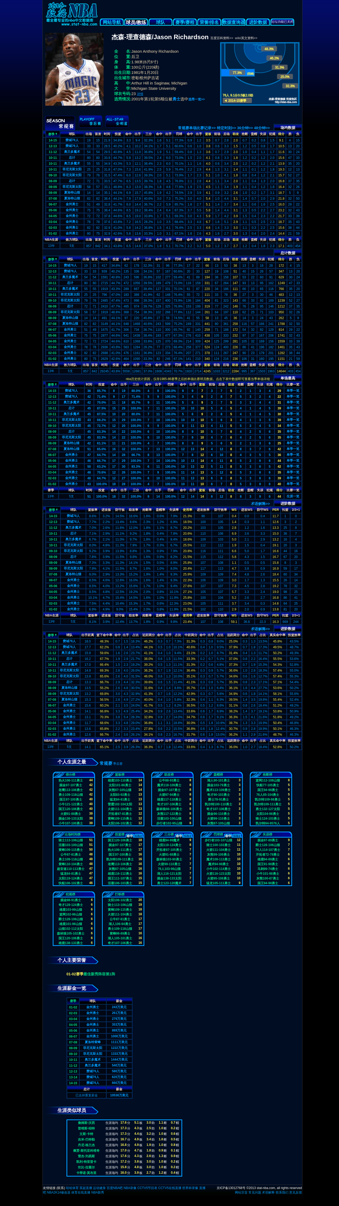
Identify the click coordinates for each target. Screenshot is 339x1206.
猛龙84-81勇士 (120, 799)
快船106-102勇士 (71, 883)
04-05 (53, 216)
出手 (138, 134)
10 (183, 408)
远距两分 (233, 635)
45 (89, 408)
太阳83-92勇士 (120, 795)
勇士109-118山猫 (71, 795)
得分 (281, 134)
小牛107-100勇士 (71, 823)
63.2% (101, 466)
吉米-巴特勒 (86, 1139)
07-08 (53, 198)
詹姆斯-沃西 (86, 1123)
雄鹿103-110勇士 (120, 780)
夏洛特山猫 (72, 192)
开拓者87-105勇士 (169, 850)
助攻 (236, 134)
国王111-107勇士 (120, 878)
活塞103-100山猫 (169, 818)
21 (123, 443)
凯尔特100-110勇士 (218, 804)
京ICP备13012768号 (231, 1188)
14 (113, 432)
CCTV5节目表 (147, 1188)
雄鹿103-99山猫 (70, 910)
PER (275, 510)
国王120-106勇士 (71, 809)
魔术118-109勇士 (169, 785)
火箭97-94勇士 (169, 795)
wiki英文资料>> (246, 38)
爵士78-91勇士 (218, 799)
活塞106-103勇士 (120, 883)
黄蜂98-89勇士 (120, 933)
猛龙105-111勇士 (218, 883)
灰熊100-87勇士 (267, 878)
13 (202, 426)
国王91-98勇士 (267, 864)
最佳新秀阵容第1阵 (99, 974)
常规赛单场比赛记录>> (197, 128)
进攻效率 (203, 510)
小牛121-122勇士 (71, 804)
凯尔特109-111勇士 (268, 804)
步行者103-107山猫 (218, 840)
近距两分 (148, 635)
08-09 (53, 181)
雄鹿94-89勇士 (267, 859)
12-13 (53, 146)
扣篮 (285, 510)
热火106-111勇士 (71, 780)
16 (113, 449)
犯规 (272, 134)
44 (279, 461)
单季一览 (293, 390)
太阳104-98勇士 (267, 814)
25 (279, 443)
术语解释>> (260, 504)
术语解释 (268, 1192)
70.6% (101, 472)
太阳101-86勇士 (120, 785)
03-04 (53, 222)
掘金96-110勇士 (218, 814)
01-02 (53, 233)
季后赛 (118, 764)
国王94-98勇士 (267, 790)
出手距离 (87, 635)
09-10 (53, 175)
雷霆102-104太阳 (120, 804)
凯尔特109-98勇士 (267, 799)
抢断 (245, 134)
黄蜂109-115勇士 (120, 818)
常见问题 (254, 1192)
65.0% (101, 449)
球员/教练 (136, 22)
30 (279, 414)
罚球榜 (218, 834)
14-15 (53, 140)
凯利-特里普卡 (86, 1162)
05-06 (53, 210)
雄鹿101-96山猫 (70, 924)
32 (123, 449)
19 (123, 391)
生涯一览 (293, 496)
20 (123, 414)
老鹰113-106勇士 (71, 790)
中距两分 (191, 635)
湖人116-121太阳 (169, 874)
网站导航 (112, 22)
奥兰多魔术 (72, 152)
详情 (140, 94)
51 (89, 449)
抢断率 (147, 510)
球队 (160, 22)
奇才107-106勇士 (169, 804)
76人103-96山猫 (169, 869)
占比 (135, 635)
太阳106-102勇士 (120, 823)
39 (279, 408)
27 (123, 478)
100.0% (170, 391)
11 (113, 402)
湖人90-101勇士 (218, 780)
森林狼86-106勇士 (169, 809)
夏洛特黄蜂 (93, 1042)
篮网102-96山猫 (70, 914)
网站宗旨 (241, 1192)
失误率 (174, 510)
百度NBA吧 (115, 1188)
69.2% (101, 420)
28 (123, 455)
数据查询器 (233, 22)
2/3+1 (296, 510)
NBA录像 (130, 1188)
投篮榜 (119, 834)
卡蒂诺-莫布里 (86, 1173)
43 (89, 420)
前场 (217, 134)
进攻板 (106, 510)
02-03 (53, 228)
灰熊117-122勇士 (169, 814)
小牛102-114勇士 (218, 869)
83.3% (101, 432)
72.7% (101, 426)
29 (279, 391)
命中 (128, 134)
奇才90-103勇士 (218, 795)
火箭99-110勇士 (218, 818)
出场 (89, 134)
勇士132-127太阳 (268, 809)
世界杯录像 (190, 1188)
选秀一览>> (196, 99)
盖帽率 (160, 510)
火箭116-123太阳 (218, 874)
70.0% (101, 402)
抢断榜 (267, 774)
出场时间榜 (73, 834)
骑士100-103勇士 (218, 845)
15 (113, 408)
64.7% (101, 455)
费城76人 (71, 140)
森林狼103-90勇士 (169, 859)
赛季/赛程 (185, 22)
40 (279, 484)
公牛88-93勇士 (169, 780)
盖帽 (254, 134)
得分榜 (70, 774)
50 (89, 466)
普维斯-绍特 (86, 1128)
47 (89, 455)
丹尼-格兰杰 (86, 1145)
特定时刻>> (226, 128)
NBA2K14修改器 (58, 1192)
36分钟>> (245, 128)
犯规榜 (70, 894)
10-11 (53, 158)
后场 (226, 134)
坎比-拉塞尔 (86, 1167)
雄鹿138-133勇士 (71, 943)
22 (279, 397)
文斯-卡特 (86, 1134)
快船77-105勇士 (267, 785)
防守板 (120, 510)
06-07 (53, 204)
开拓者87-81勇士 (120, 814)
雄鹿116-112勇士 (120, 874)
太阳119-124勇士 (71, 878)
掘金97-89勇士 (267, 840)
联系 (60, 1188)
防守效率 (220, 510)
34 (279, 426)
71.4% (101, 397)
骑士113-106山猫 (71, 840)
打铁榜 (119, 894)
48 (89, 472)
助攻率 (133, 510)
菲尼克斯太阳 (72, 169)
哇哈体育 (72, 1188)
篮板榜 (119, 774)
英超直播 (85, 1188)
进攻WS (246, 510)
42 (89, 397)
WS (234, 510)
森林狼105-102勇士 (70, 933)
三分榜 (169, 834)
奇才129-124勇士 (71, 905)
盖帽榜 (218, 774)
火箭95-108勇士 (218, 878)
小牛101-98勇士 (267, 874)
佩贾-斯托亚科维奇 (86, 1151)
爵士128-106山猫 (268, 845)
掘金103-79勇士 (218, 785)
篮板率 (92, 510)
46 (89, 461)
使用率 (187, 510)
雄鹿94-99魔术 (169, 840)
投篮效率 (294, 635)
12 (113, 426)
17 (123, 397)
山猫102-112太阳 (71, 929)
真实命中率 (278, 635)
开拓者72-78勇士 (268, 854)
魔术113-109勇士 (218, 790)
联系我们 (282, 1192)
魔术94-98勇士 (218, 864)
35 (279, 432)
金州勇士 (72, 204)
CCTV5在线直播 (169, 1188)
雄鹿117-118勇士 (169, 799)
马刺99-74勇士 (267, 869)
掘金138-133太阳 (71, 818)
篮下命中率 (104, 635)
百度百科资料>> (221, 38)
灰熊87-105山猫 (120, 790)
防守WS (262, 510)
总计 (72, 157)
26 (123, 472)
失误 (263, 134)
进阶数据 (258, 22)
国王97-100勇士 (70, 799)
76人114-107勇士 (267, 850)
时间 (107, 134)
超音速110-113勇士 (70, 869)
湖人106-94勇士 (120, 924)
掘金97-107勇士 (70, 785)
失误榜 (267, 834)
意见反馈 (295, 1192)
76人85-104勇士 (267, 795)
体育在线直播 (80, 1192)
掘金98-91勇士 (70, 900)
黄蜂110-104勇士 (71, 864)
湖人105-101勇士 (120, 938)
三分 (148, 134)
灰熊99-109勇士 (218, 854)
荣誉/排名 (209, 22)
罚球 (179, 134)
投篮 (118, 134)
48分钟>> (262, 128)
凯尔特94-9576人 (268, 823)
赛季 (52, 133)
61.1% (101, 443)
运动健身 (99, 1188)
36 (89, 391)
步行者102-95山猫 (169, 823)
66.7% (135, 455)
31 (279, 402)
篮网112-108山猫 (268, 780)
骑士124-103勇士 (268, 818)
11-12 (53, 152)
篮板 (208, 134)
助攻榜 (169, 774)
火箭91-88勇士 (70, 814)
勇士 (176, 99)
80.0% (135, 391)
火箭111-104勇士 (120, 809)
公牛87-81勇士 (70, 854)
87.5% (101, 408)
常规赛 (106, 763)
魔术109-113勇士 (218, 859)
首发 (98, 134)
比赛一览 (293, 384)
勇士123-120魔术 (169, 883)
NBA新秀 (97, 1192)
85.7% (101, 391)
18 (123, 402)
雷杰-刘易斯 (86, 1156)
